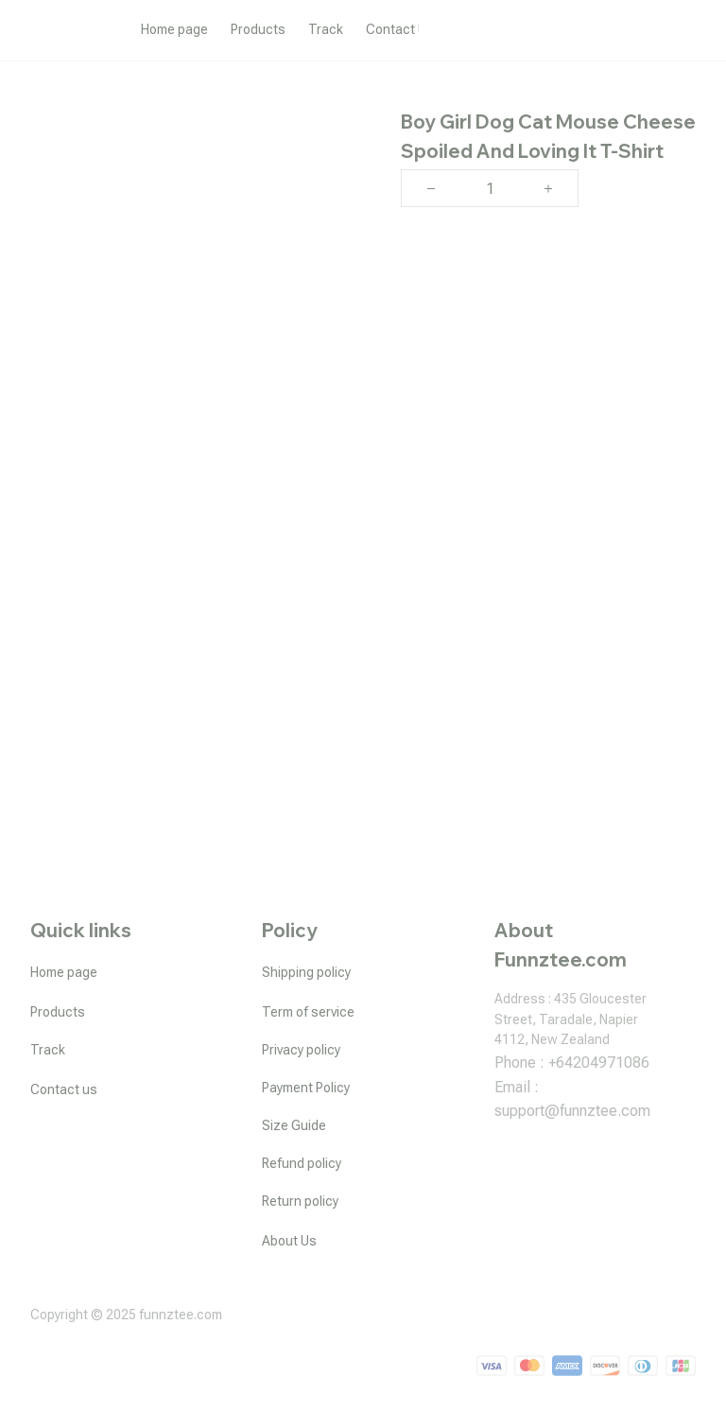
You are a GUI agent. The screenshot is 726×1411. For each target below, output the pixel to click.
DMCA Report (655, 1323)
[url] (572, 1111)
